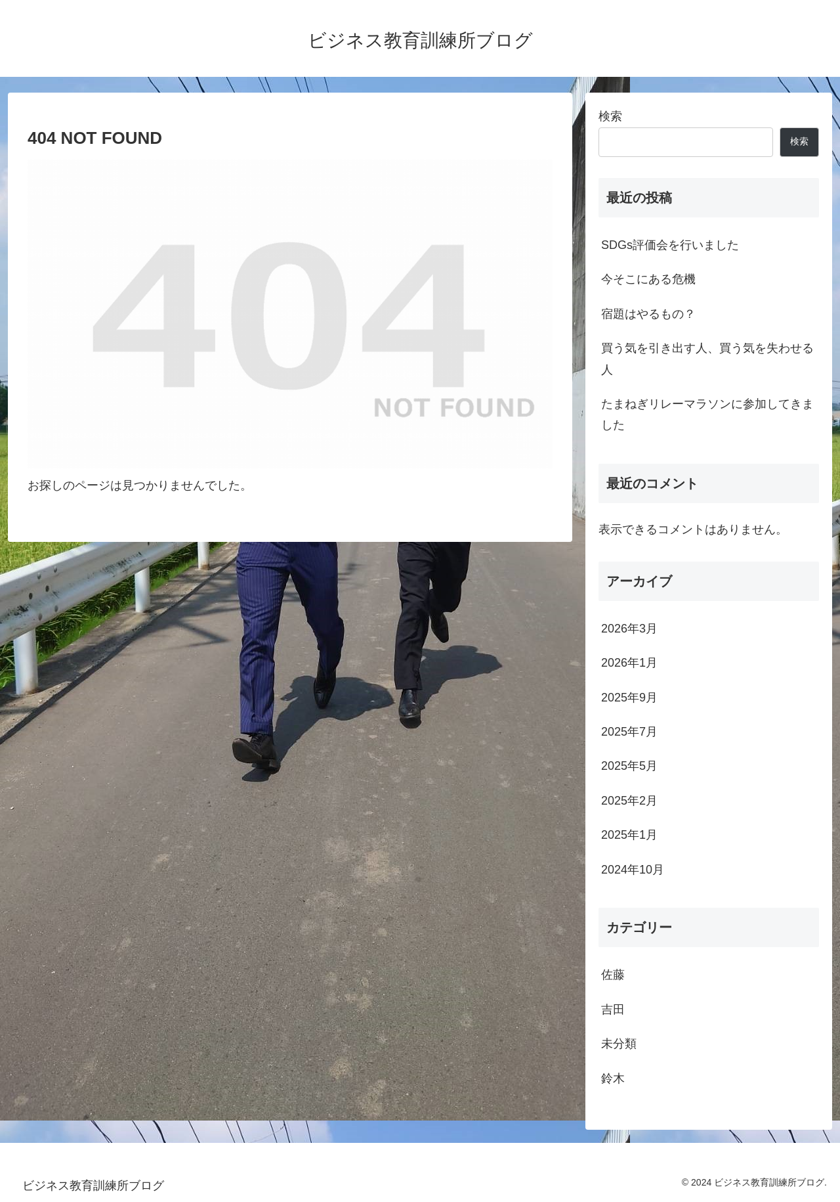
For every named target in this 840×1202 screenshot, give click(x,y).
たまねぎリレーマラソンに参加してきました (707, 414)
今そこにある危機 (648, 279)
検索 (610, 116)
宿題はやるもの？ (648, 314)
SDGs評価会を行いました (670, 245)
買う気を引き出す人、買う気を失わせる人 (707, 359)
